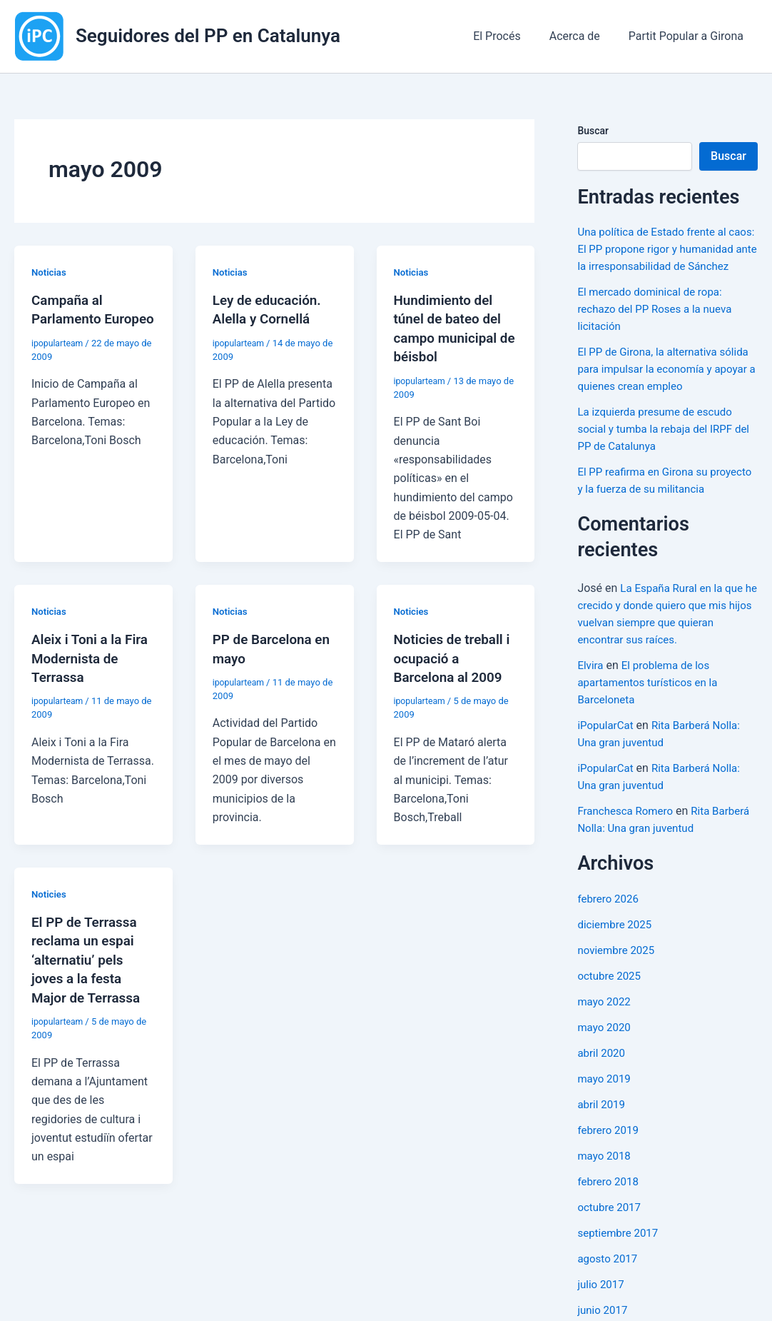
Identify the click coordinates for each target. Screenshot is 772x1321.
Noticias (49, 272)
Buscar (593, 130)
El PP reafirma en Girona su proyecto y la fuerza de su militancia (646, 506)
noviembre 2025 (618, 984)
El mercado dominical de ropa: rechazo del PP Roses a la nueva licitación (659, 326)
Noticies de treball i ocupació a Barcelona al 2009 (455, 656)
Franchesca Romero (628, 845)
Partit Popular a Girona (688, 36)
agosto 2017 (609, 1293)
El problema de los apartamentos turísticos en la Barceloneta (651, 716)
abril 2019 (602, 1138)
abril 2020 (602, 1087)
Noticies (412, 610)
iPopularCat (606, 759)
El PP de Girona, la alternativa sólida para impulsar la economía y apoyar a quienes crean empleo (665, 386)
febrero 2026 (609, 933)
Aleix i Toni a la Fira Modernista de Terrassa (93, 656)
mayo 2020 (605, 1061)
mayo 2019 (605, 1113)
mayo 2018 (605, 1190)
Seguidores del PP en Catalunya (208, 35)
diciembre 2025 (616, 958)
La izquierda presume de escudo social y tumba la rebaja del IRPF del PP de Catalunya (659, 446)
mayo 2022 (605, 1036)
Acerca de (583, 36)
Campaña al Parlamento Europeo (69, 318)
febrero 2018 (609, 1215)
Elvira (590, 699)
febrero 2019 (609, 1164)
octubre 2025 (610, 1010)
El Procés (511, 36)
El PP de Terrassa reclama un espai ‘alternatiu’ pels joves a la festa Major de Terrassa (89, 957)
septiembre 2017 (620, 1267)
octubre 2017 (610, 1241)
